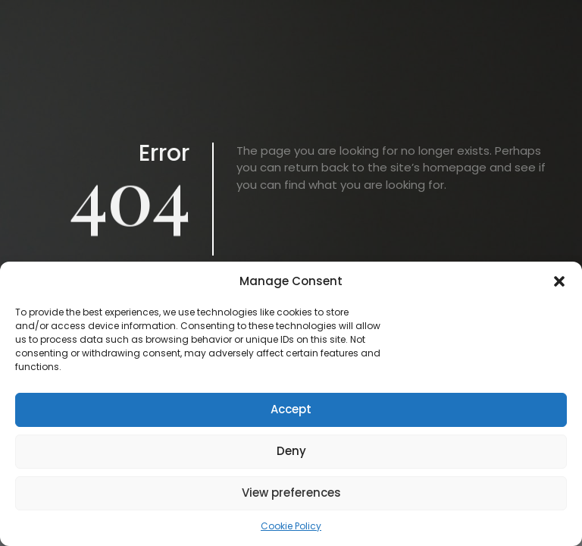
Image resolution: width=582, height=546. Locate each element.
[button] (559, 281)
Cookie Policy (291, 525)
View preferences (291, 492)
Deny (291, 451)
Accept (291, 409)
